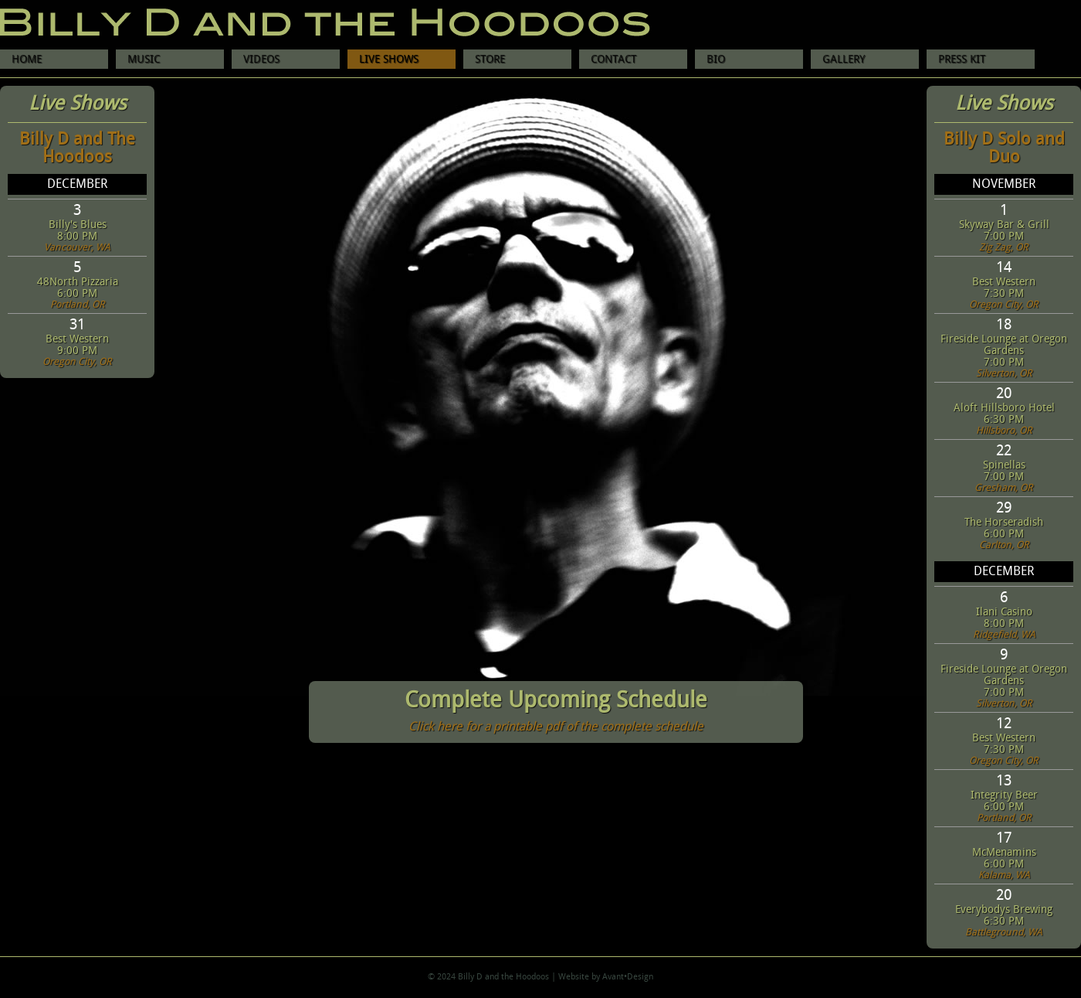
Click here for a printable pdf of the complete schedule (555, 727)
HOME (27, 59)
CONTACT (613, 59)
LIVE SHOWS (389, 59)
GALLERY (843, 59)
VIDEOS (261, 59)
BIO (716, 59)
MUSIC (143, 59)
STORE (490, 59)
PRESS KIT (961, 59)
